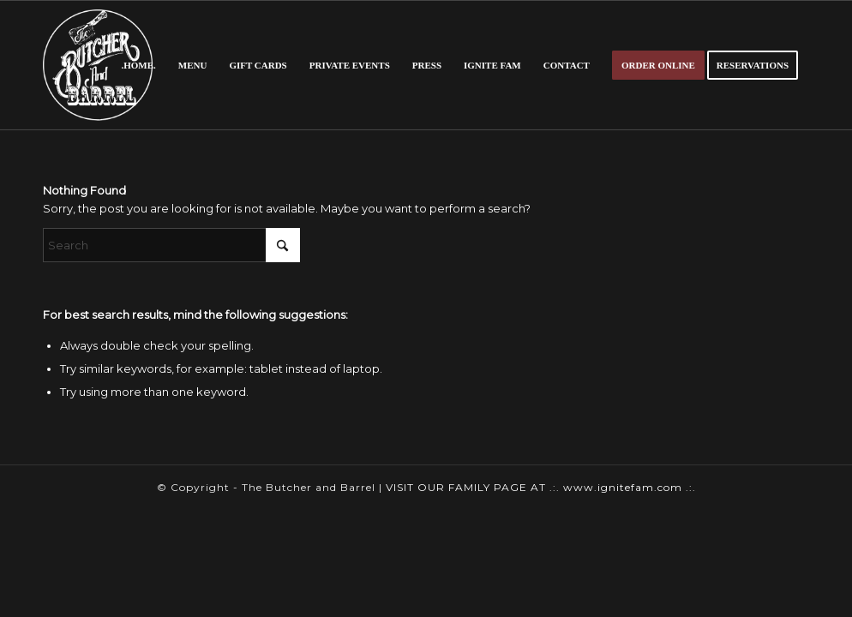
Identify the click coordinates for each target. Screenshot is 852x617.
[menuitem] (138, 65)
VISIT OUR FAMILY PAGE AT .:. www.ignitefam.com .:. (541, 487)
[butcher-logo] (98, 65)
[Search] (171, 245)
